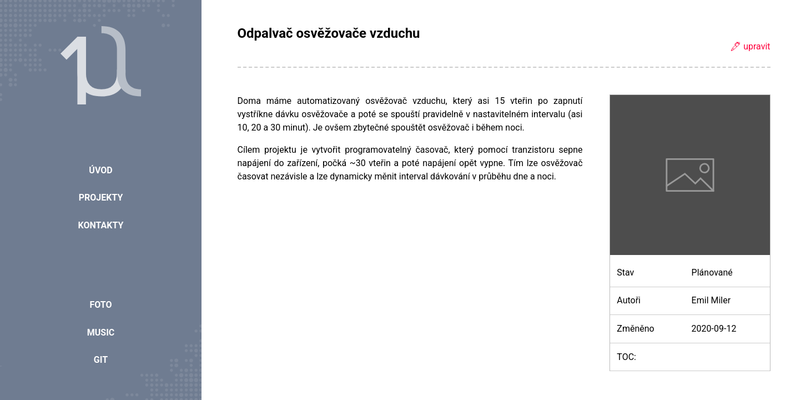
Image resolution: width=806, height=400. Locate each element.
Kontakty (101, 225)
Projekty (101, 197)
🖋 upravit (750, 46)
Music (101, 332)
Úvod (100, 170)
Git (101, 359)
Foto (100, 304)
